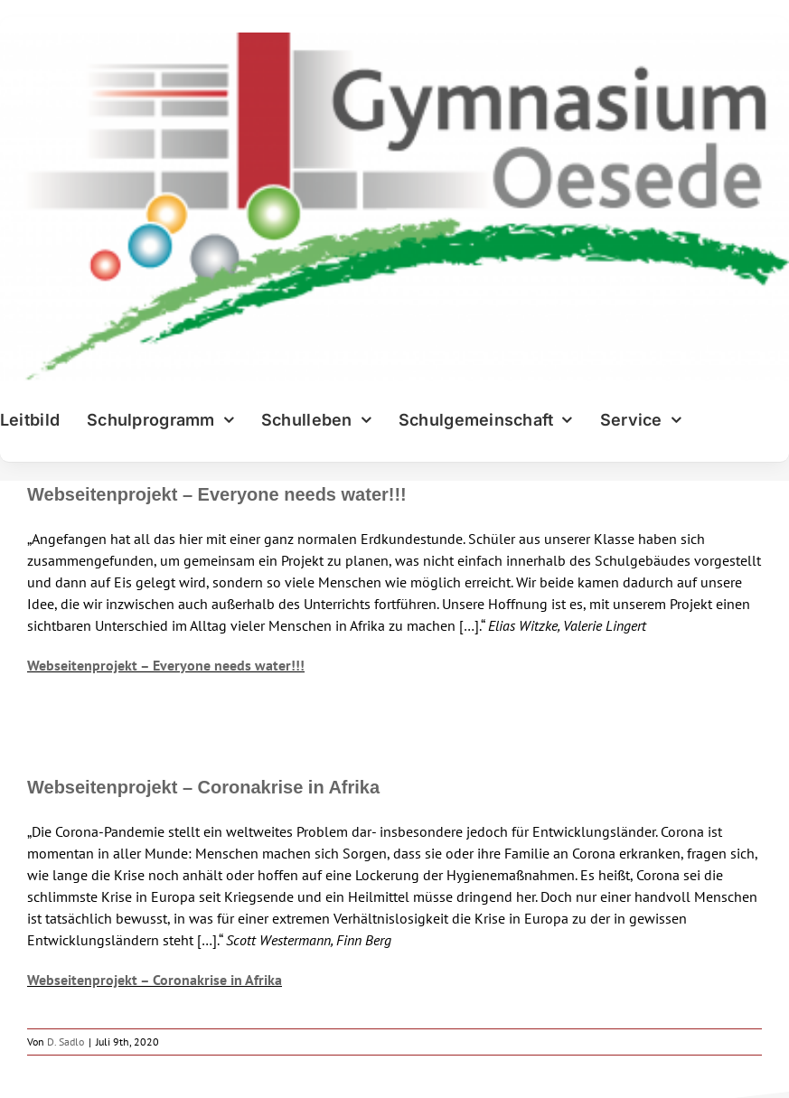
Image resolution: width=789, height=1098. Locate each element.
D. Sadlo (65, 1041)
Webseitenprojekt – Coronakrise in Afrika (203, 787)
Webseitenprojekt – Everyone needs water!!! (217, 494)
